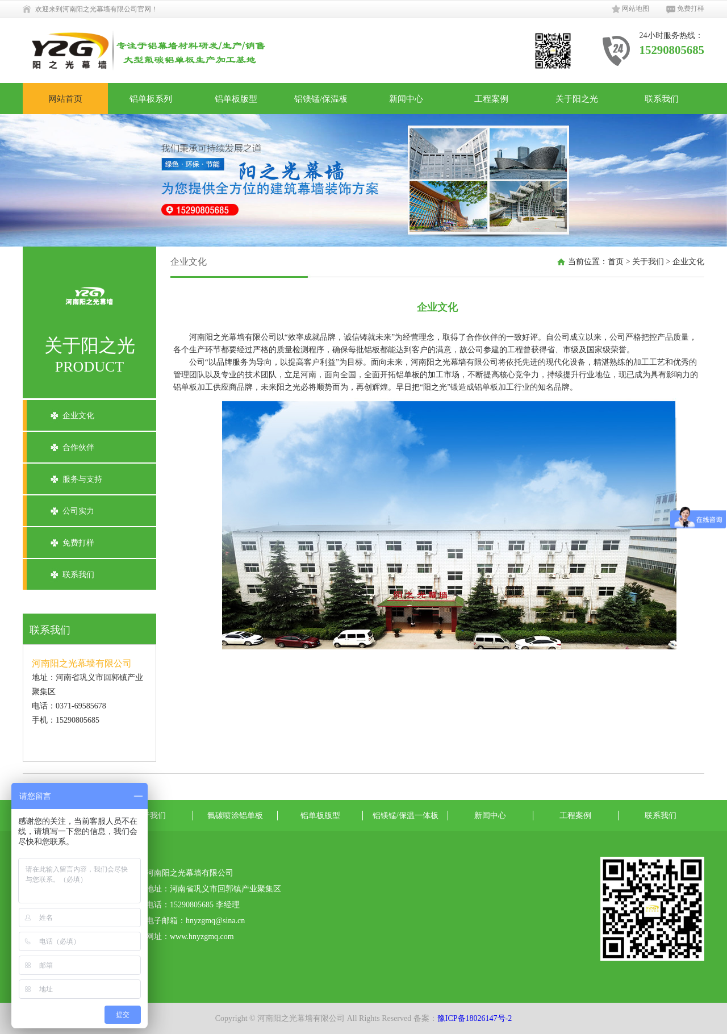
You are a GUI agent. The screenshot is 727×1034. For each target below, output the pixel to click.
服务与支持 (82, 479)
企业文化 (78, 415)
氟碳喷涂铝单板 (235, 815)
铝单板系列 (150, 98)
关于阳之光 (576, 98)
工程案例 (491, 98)
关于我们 (648, 261)
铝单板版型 (236, 98)
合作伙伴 (78, 447)
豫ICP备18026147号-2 (474, 1018)
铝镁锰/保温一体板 (405, 815)
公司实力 (78, 511)
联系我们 (662, 98)
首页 (616, 261)
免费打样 (685, 9)
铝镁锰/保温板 (321, 98)
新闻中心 (406, 98)
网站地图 (630, 9)
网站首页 (65, 98)
